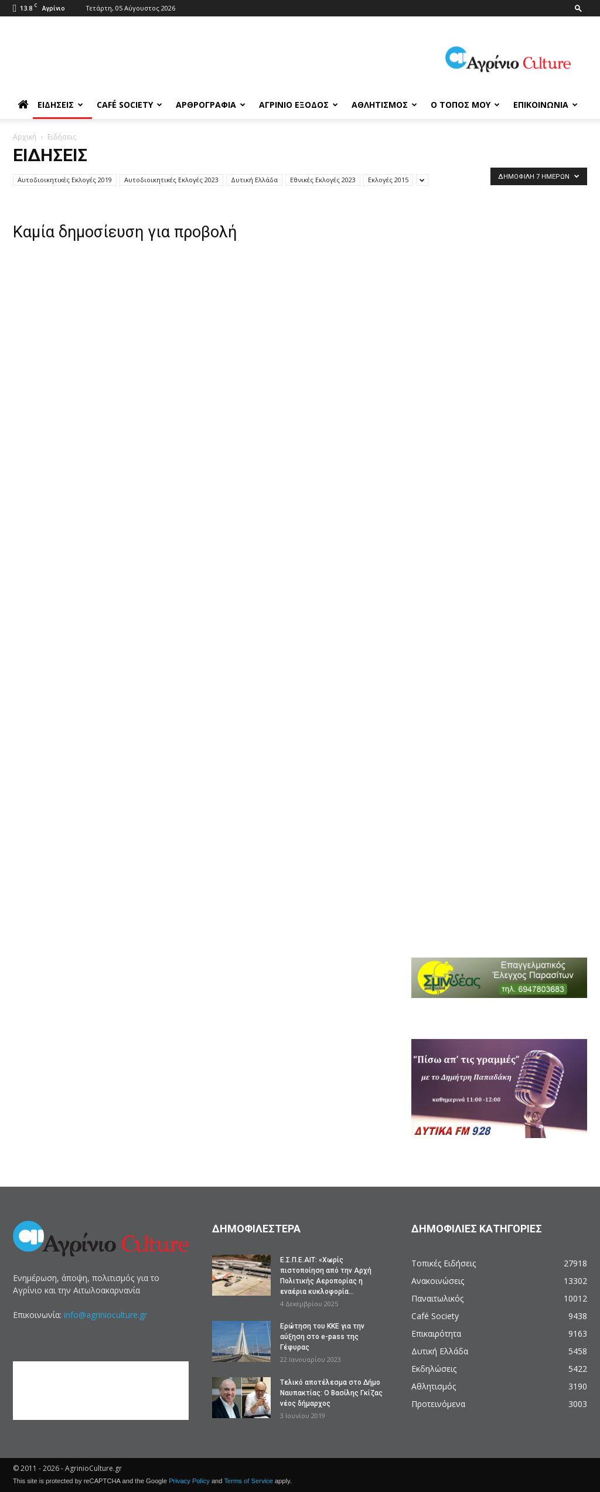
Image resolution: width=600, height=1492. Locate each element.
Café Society (129, 104)
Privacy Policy (189, 1480)
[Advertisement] (505, 276)
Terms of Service (248, 1480)
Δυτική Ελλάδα (254, 179)
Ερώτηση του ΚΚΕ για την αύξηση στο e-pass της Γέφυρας (322, 1336)
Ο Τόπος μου (465, 104)
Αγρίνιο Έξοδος (298, 104)
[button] (578, 8)
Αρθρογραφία (211, 104)
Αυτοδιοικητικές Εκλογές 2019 (65, 179)
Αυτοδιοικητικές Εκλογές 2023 (171, 179)
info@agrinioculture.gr (105, 1314)
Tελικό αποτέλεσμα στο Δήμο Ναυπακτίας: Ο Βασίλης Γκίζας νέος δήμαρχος (331, 1393)
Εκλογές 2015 (388, 179)
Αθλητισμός (384, 104)
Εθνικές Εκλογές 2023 (323, 179)
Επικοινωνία (545, 104)
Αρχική (24, 137)
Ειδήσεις (60, 104)
